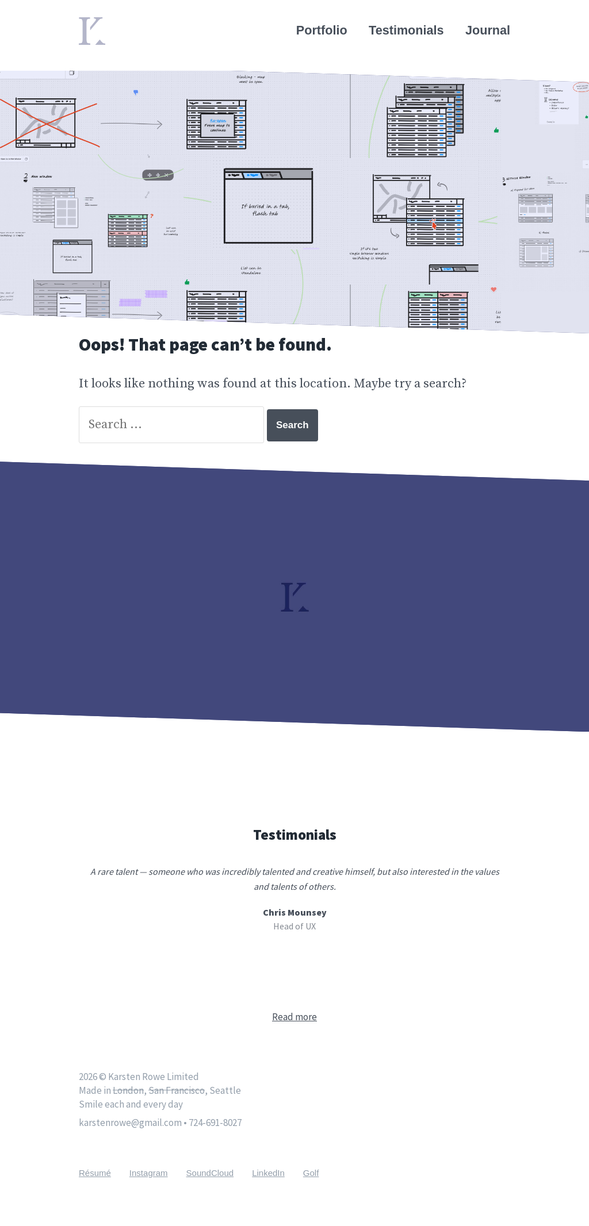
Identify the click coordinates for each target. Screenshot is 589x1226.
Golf (311, 1173)
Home (96, 24)
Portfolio (321, 30)
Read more (294, 1016)
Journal (487, 30)
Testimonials (406, 30)
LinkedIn (268, 1173)
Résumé (95, 1173)
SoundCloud (210, 1173)
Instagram (148, 1173)
